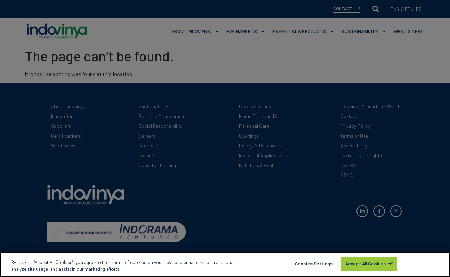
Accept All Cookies (365, 265)
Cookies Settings (314, 265)
